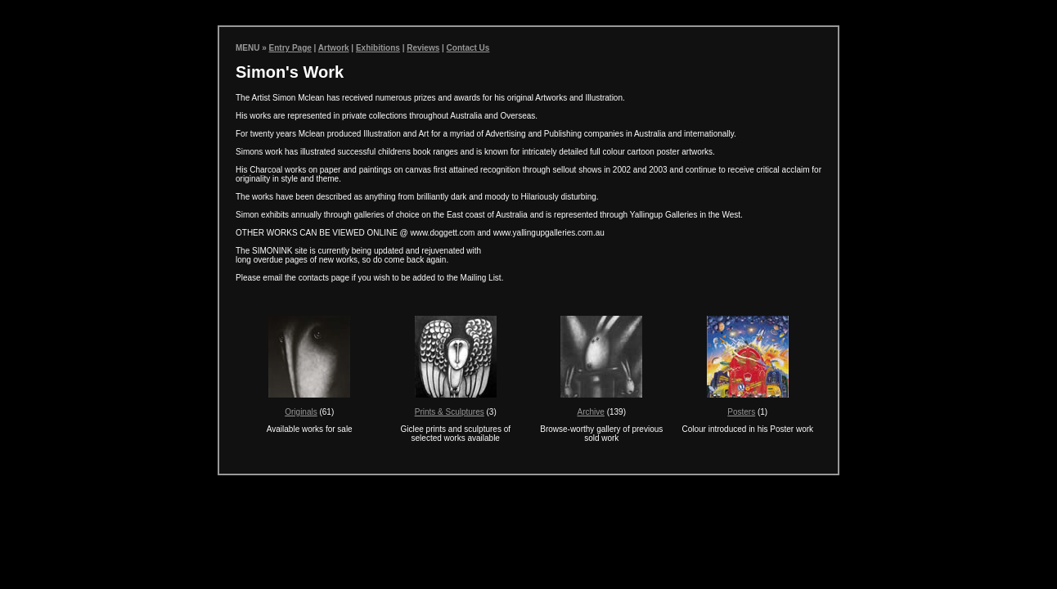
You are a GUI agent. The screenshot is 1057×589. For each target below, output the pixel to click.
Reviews (423, 47)
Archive (591, 411)
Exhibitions (378, 47)
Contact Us (468, 47)
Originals (301, 411)
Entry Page (290, 47)
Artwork (333, 47)
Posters (741, 411)
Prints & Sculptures (449, 411)
